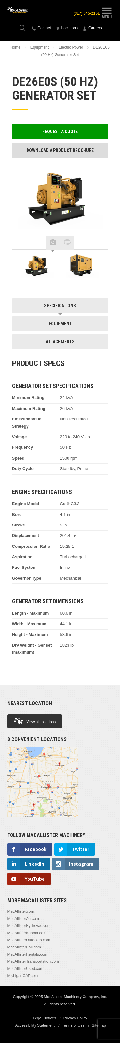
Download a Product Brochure (60, 150)
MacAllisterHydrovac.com (29, 926)
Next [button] (98, 243)
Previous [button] (21, 243)
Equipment (39, 47)
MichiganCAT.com (22, 976)
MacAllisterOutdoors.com (28, 940)
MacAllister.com (20, 911)
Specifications (60, 305)
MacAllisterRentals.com (27, 954)
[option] (37, 267)
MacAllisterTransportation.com (33, 961)
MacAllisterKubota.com (27, 933)
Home (15, 47)
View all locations (35, 721)
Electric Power (71, 47)
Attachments (60, 341)
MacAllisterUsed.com (25, 969)
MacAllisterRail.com (24, 947)
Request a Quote (60, 131)
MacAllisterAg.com (23, 919)
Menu (107, 12)
